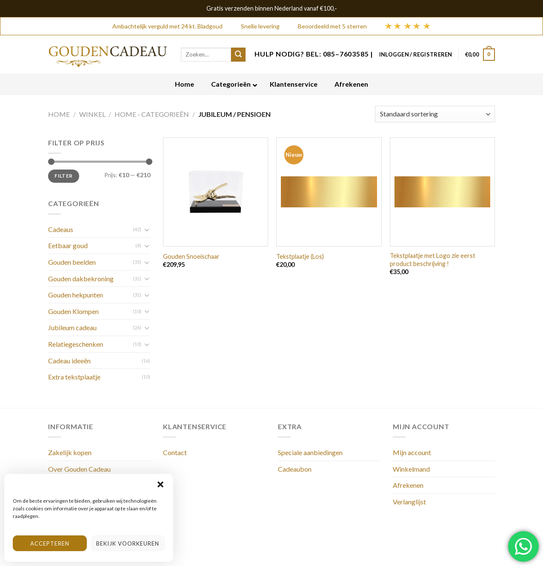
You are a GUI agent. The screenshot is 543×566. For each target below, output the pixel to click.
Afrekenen (408, 485)
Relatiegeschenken (75, 344)
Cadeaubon (295, 469)
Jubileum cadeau (72, 327)
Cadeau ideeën (69, 361)
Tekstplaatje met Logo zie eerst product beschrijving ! (432, 259)
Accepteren (49, 543)
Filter (63, 176)
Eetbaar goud (68, 245)
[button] (160, 484)
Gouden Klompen (73, 311)
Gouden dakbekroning (81, 279)
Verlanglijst (409, 502)
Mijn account (412, 452)
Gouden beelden (72, 262)
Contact (175, 452)
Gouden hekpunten (75, 295)
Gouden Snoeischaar (191, 256)
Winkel (92, 114)
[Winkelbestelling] (435, 114)
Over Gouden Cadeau (79, 469)
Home (59, 114)
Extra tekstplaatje (74, 377)
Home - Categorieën (151, 114)
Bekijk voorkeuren (127, 543)
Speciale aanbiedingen (310, 452)
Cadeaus (60, 229)
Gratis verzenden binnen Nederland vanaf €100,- (271, 8)
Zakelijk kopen (69, 452)
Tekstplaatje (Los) (300, 256)
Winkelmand (411, 469)
